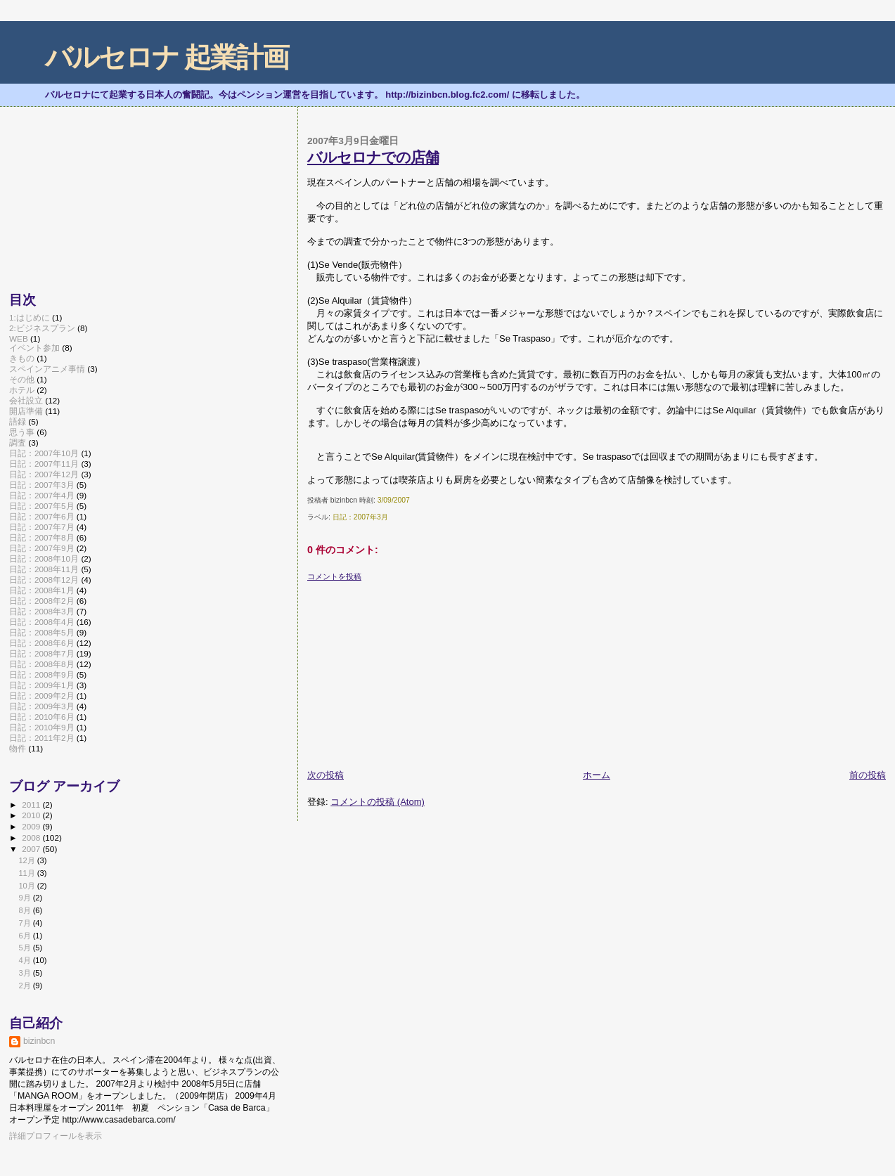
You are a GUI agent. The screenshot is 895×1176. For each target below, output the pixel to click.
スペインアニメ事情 (47, 368)
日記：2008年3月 (42, 611)
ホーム (596, 775)
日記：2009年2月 (42, 695)
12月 (27, 860)
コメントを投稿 (334, 576)
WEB (18, 338)
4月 (25, 960)
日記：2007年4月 (42, 495)
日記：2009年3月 (42, 706)
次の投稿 (325, 775)
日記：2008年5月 (42, 632)
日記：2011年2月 (42, 737)
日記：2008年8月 (42, 663)
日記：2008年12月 (44, 579)
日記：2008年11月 (44, 569)
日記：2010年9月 (42, 727)
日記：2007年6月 (42, 516)
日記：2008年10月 (44, 558)
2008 (32, 837)
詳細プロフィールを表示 (55, 1136)
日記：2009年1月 (42, 685)
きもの (21, 358)
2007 (32, 848)
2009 (32, 826)
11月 (27, 873)
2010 (32, 815)
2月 (25, 985)
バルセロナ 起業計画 (167, 57)
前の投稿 (867, 775)
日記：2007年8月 (42, 537)
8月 (25, 910)
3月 (25, 973)
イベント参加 (34, 347)
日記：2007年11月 (44, 463)
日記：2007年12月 (44, 474)
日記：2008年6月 (42, 642)
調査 (17, 442)
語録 (17, 421)
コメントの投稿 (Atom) (377, 801)
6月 (25, 935)
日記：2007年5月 (42, 505)
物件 (17, 748)
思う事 (21, 432)
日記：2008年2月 (42, 600)
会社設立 (26, 400)
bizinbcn (39, 1041)
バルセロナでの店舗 (373, 157)
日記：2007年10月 (44, 453)
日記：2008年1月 (42, 590)
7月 (25, 923)
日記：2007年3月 (360, 517)
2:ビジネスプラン (42, 327)
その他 (21, 379)
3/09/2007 (394, 500)
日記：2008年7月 (42, 653)
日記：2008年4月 (42, 621)
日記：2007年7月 (42, 526)
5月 (25, 947)
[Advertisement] (412, 670)
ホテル (21, 389)
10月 (27, 885)
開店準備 (26, 410)
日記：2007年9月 (42, 548)
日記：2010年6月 (42, 716)
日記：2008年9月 (42, 674)
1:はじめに (29, 317)
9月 (25, 897)
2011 (32, 804)
